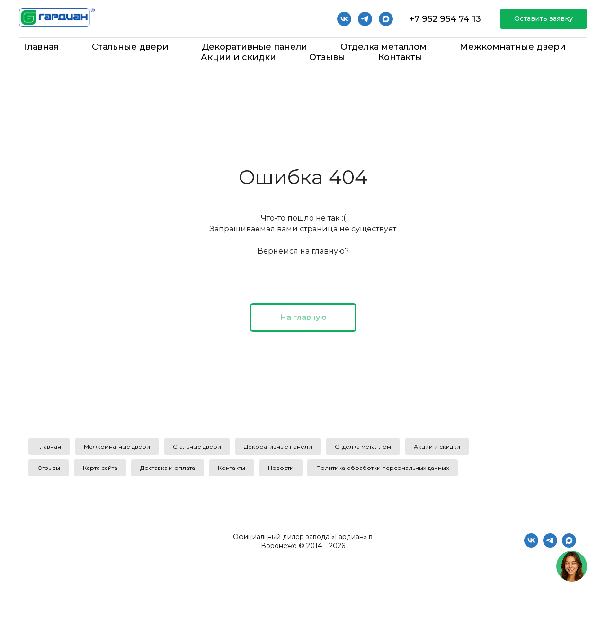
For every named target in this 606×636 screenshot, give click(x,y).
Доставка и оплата (167, 467)
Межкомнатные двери (513, 47)
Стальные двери (130, 47)
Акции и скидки (238, 57)
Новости (281, 467)
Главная (41, 47)
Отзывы (327, 57)
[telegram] (365, 19)
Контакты (400, 57)
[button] (543, 19)
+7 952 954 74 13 (445, 19)
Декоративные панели (254, 47)
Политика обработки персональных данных (382, 467)
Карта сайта (100, 467)
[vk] (344, 19)
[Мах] (386, 19)
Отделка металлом (383, 47)
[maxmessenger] (569, 545)
